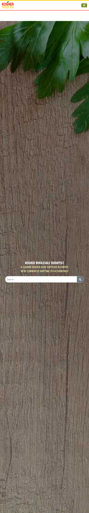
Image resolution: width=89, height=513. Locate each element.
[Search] (41, 279)
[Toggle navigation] (84, 5)
